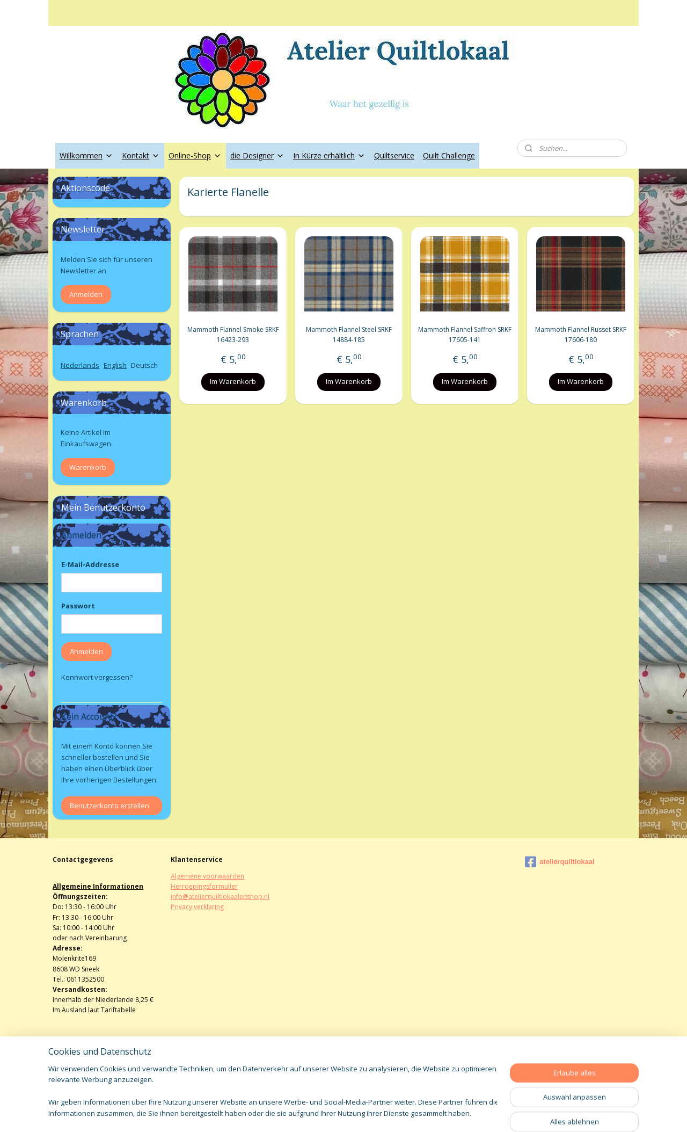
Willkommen (86, 155)
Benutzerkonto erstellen (109, 805)
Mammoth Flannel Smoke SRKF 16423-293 (233, 334)
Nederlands (80, 365)
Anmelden (86, 294)
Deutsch (144, 365)
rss (330, 1112)
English (115, 365)
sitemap (307, 1112)
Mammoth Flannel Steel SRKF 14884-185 (349, 334)
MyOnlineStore (467, 1112)
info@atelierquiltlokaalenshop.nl (220, 896)
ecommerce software (372, 1112)
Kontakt (141, 155)
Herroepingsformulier (204, 886)
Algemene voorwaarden (207, 876)
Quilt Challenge (449, 155)
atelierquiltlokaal (560, 861)
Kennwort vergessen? (97, 677)
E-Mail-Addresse (90, 564)
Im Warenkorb (233, 381)
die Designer (257, 155)
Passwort (78, 606)
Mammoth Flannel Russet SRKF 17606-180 (580, 334)
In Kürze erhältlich (329, 155)
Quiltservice (394, 155)
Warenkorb (87, 467)
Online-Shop (195, 155)
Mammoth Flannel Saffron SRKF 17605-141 (464, 334)
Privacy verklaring (197, 906)
